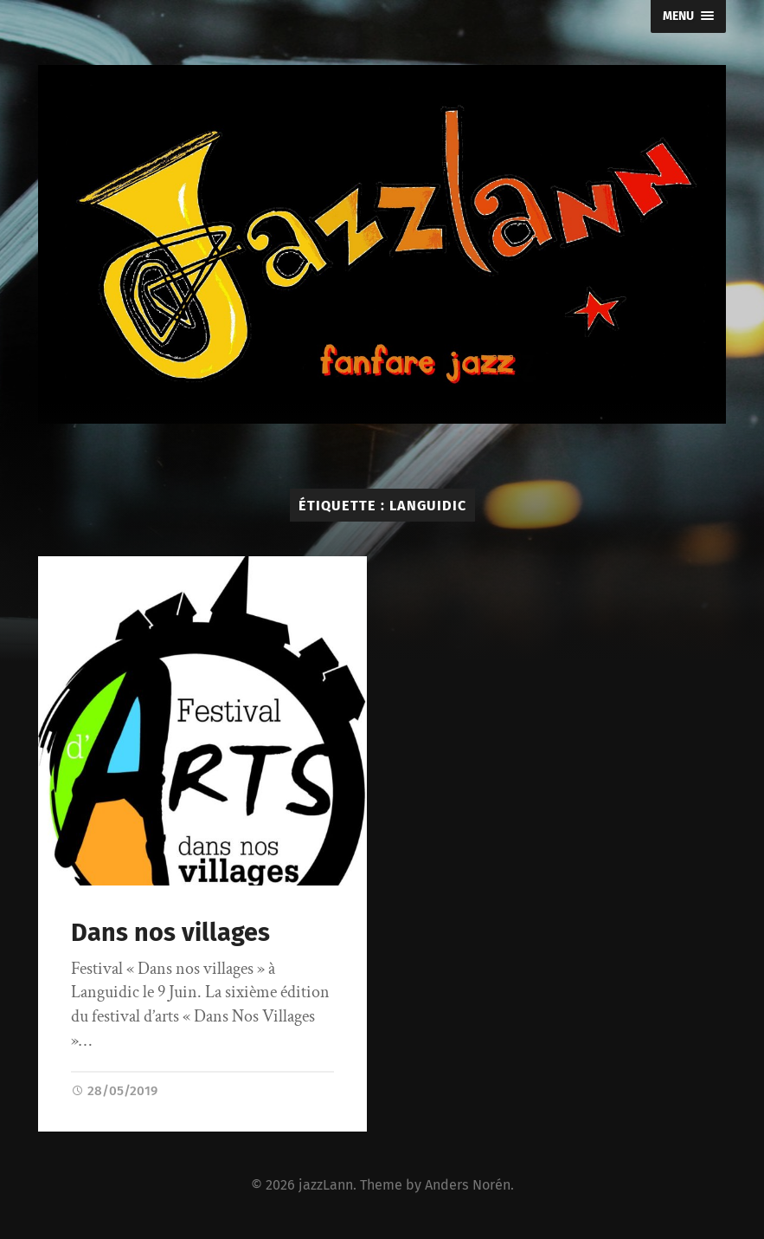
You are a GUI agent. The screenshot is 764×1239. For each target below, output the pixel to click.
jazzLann (326, 1185)
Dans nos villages (170, 933)
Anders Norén (467, 1185)
